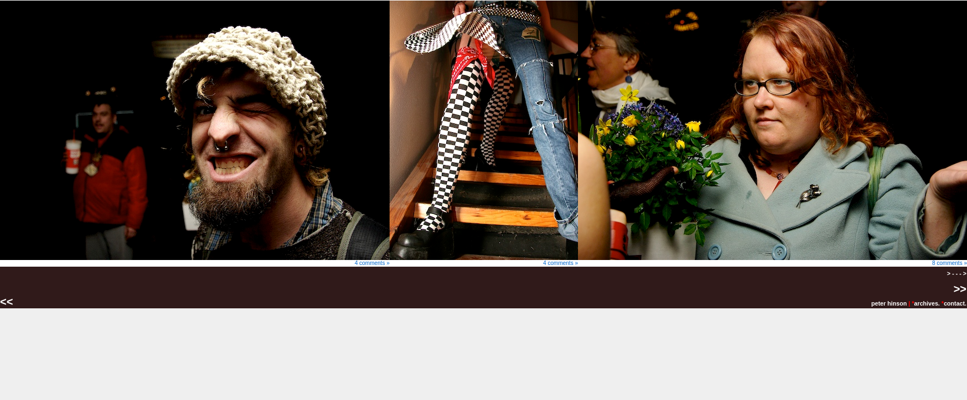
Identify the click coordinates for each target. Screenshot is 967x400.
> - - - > (956, 273)
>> (960, 289)
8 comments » (772, 260)
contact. (955, 303)
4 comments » (195, 260)
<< (8, 302)
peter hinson (889, 303)
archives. (927, 303)
